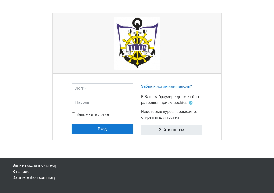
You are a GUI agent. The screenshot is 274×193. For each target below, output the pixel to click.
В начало (21, 171)
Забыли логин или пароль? (166, 86)
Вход (102, 129)
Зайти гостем (171, 129)
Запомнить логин (92, 114)
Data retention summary (34, 177)
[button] (191, 103)
